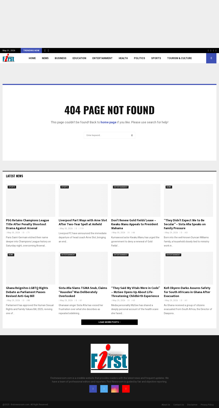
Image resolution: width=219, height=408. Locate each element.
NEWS (45, 58)
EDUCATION (79, 58)
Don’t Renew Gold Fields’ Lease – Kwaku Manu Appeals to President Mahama (134, 224)
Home (32, 58)
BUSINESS (60, 58)
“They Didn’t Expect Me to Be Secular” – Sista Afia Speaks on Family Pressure (185, 224)
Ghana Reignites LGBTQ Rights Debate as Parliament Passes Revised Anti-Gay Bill (27, 292)
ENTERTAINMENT (102, 58)
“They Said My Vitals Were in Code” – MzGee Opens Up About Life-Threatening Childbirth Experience (135, 292)
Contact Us (178, 405)
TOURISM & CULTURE (179, 58)
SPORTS (156, 58)
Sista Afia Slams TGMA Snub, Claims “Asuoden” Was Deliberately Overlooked (83, 292)
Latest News (14, 176)
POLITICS (139, 58)
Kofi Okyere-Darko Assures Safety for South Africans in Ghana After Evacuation (187, 292)
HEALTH (123, 58)
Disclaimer (192, 405)
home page (108, 122)
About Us (166, 405)
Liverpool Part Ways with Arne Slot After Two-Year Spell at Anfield (83, 222)
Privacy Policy (207, 405)
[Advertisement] (102, 24)
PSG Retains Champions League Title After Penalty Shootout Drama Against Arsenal (27, 224)
